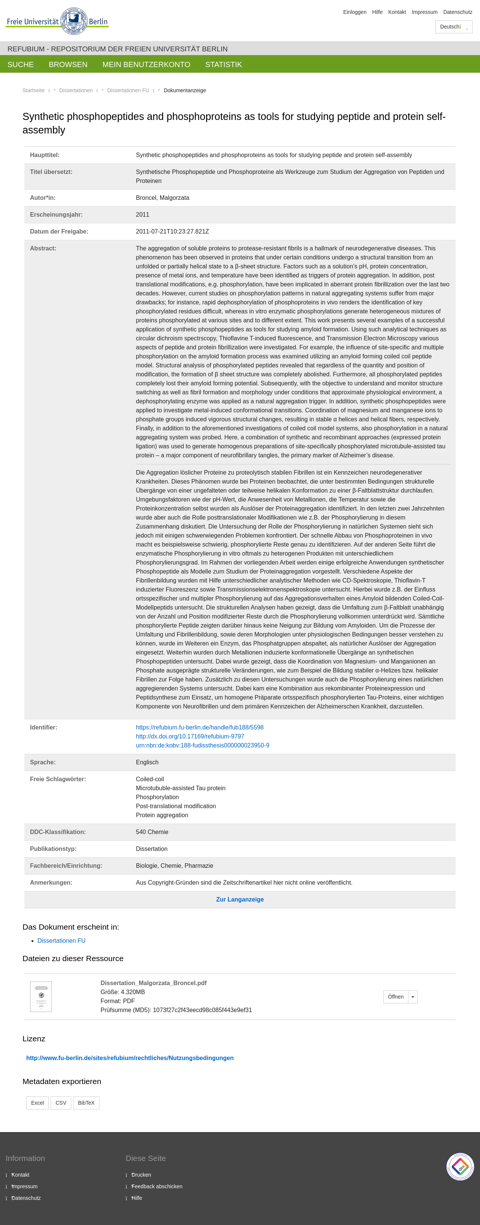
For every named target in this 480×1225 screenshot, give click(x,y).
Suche (21, 64)
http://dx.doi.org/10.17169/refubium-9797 (190, 736)
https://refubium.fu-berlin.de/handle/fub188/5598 (200, 727)
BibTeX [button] (86, 1103)
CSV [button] (61, 1103)
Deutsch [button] (454, 27)
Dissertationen (76, 90)
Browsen (68, 64)
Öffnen (396, 997)
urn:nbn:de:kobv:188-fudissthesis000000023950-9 (203, 745)
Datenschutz (457, 12)
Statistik (223, 64)
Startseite (33, 90)
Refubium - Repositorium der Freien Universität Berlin (118, 49)
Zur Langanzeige (240, 899)
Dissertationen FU (128, 90)
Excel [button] (37, 1103)
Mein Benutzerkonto (146, 64)
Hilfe (377, 12)
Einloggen (354, 12)
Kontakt (397, 12)
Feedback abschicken (157, 1186)
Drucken (141, 1175)
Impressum (425, 12)
